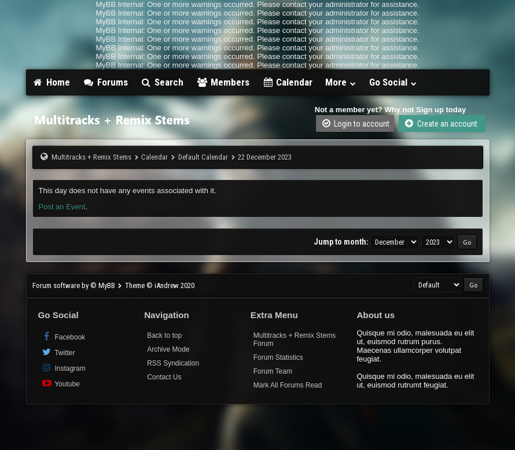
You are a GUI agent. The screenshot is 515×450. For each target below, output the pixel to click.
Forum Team (272, 371)
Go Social (393, 82)
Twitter (58, 352)
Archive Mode (168, 349)
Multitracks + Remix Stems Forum (294, 339)
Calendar (287, 82)
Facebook (63, 336)
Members (222, 82)
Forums (105, 82)
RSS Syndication (173, 363)
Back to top (164, 335)
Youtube (60, 383)
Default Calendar (203, 157)
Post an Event (62, 206)
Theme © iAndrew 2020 (159, 285)
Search (162, 82)
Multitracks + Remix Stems (91, 157)
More (340, 82)
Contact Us (164, 377)
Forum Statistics (278, 357)
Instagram (63, 367)
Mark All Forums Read (287, 385)
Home (51, 82)
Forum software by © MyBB (74, 285)
